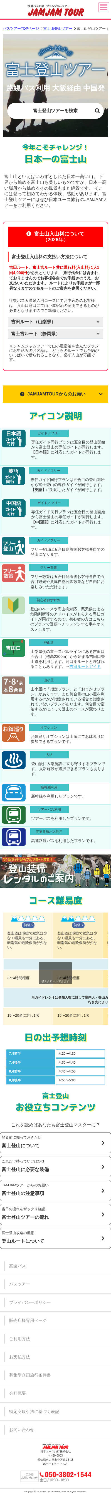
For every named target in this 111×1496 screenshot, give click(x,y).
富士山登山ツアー (57, 28)
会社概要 (17, 1393)
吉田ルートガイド (85, 666)
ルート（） (33, 321)
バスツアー (19, 1284)
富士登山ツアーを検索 (55, 110)
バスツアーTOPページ (21, 28)
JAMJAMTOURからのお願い (52, 394)
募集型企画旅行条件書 (30, 1375)
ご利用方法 (19, 1338)
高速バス (17, 1266)
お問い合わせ (21, 1429)
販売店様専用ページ (28, 1320)
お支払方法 (19, 1356)
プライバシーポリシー (30, 1302)
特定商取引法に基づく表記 (34, 1411)
